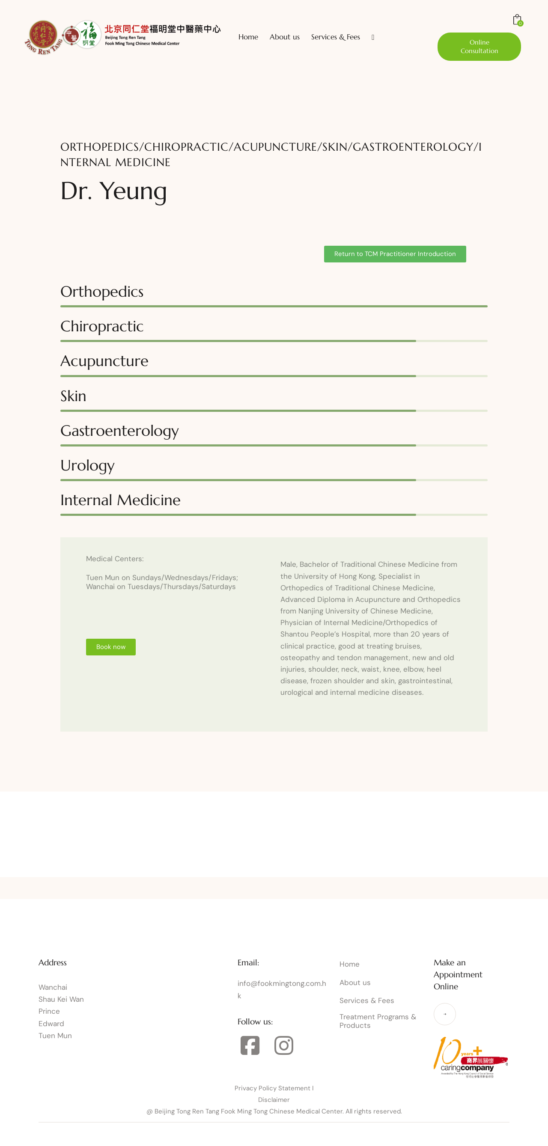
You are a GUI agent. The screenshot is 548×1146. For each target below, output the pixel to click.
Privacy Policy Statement (272, 1088)
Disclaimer (274, 1099)
